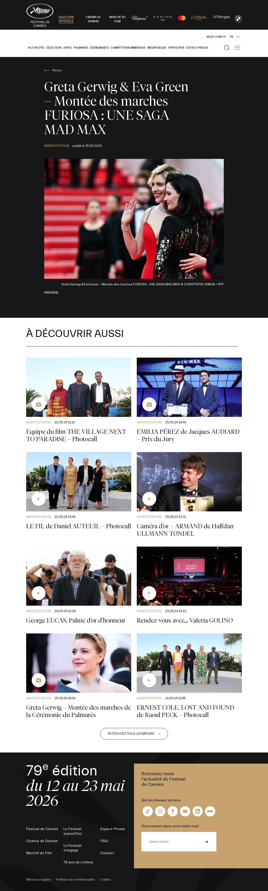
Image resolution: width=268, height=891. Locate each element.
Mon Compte (216, 36)
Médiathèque (156, 47)
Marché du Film (39, 853)
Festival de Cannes (42, 829)
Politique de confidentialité (75, 880)
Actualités (36, 47)
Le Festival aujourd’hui (72, 831)
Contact (107, 853)
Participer (176, 47)
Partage (51, 293)
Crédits (105, 880)
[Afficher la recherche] (227, 47)
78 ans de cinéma (78, 862)
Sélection (53, 47)
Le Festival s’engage (72, 848)
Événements (99, 47)
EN (238, 36)
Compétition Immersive (128, 47)
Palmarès (81, 47)
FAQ (104, 841)
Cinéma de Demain (42, 841)
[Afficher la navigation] (237, 47)
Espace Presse (197, 47)
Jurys (67, 47)
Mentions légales (38, 880)
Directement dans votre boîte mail (170, 826)
